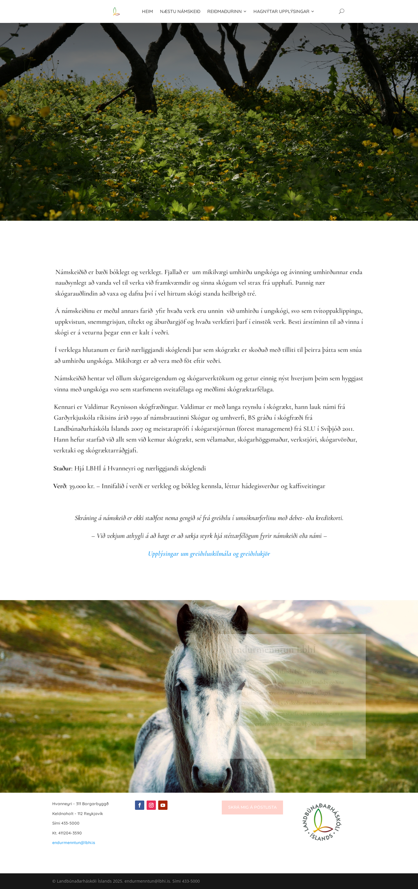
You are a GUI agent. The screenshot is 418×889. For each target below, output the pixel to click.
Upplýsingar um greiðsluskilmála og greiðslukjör (209, 553)
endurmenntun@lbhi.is (73, 842)
